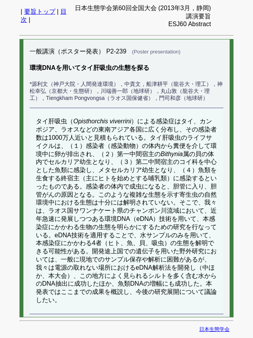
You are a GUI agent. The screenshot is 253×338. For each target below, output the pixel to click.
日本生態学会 (214, 329)
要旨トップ (39, 11)
